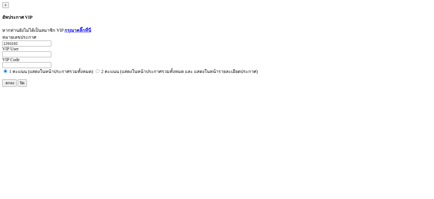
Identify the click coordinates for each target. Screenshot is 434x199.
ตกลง (9, 83)
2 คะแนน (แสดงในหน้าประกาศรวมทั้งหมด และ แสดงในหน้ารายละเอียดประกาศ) (177, 71)
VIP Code (11, 59)
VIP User (10, 48)
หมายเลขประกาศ (19, 37)
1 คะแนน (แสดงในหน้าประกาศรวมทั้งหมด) (48, 71)
